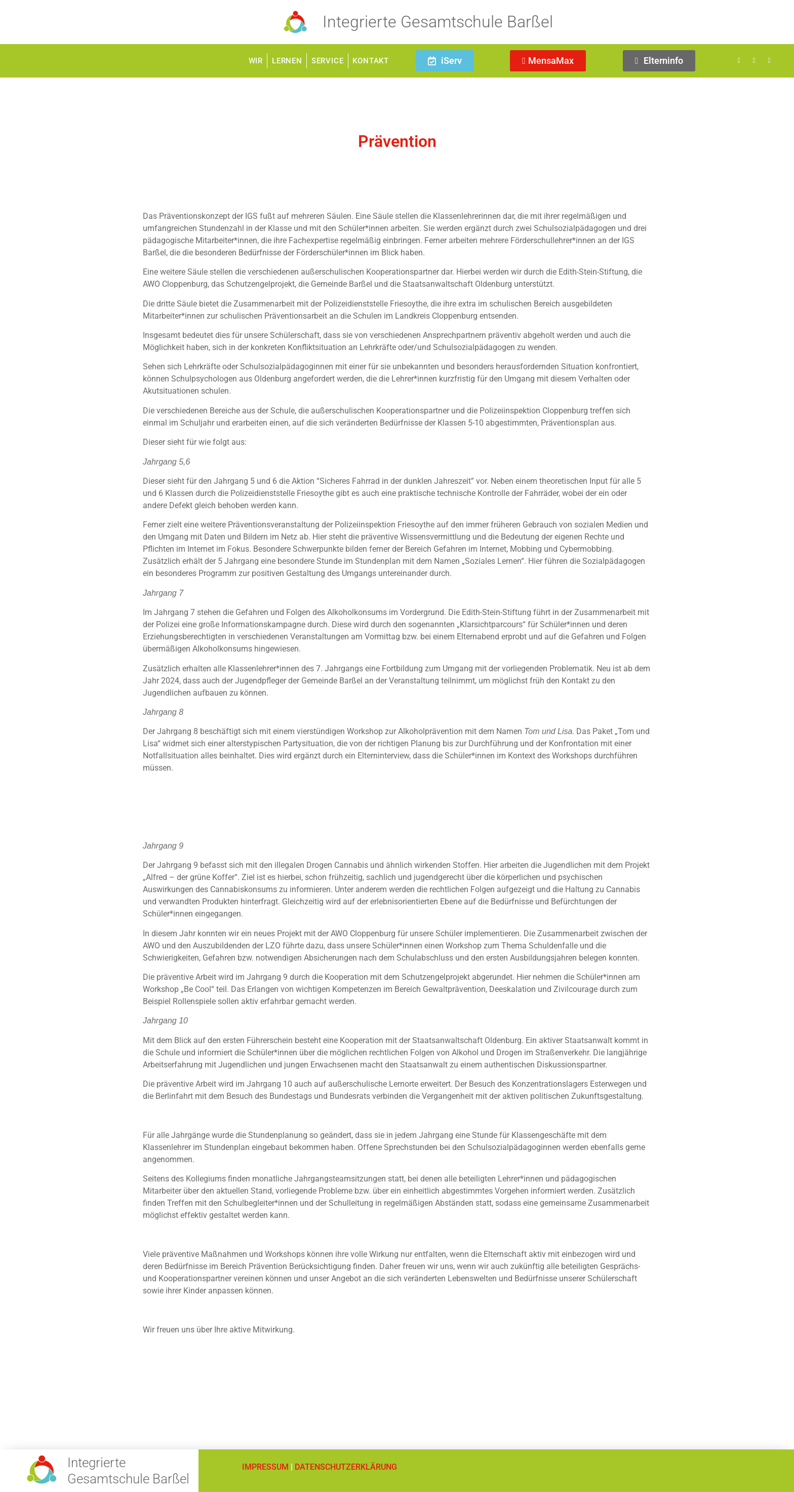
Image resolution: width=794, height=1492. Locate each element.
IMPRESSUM (265, 1467)
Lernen (287, 60)
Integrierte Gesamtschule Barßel (438, 21)
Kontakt (370, 60)
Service (327, 60)
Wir (256, 60)
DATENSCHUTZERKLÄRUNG (346, 1467)
